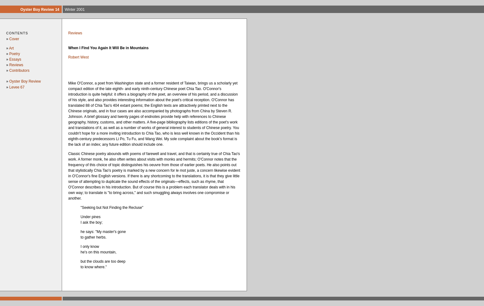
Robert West (78, 57)
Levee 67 (16, 87)
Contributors (19, 70)
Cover (14, 39)
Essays (15, 59)
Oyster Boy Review (25, 81)
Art (11, 48)
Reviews (16, 65)
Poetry (14, 54)
